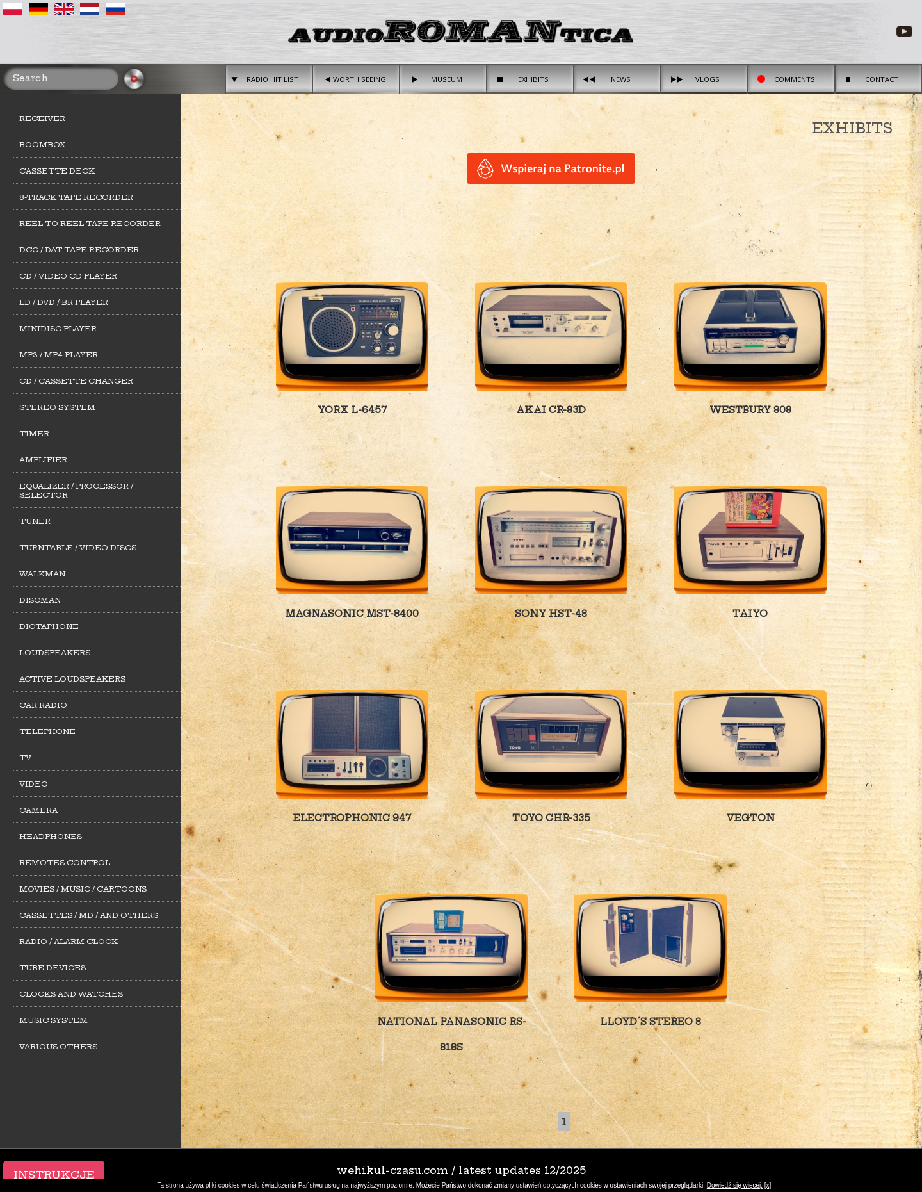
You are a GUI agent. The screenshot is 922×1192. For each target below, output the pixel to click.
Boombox (42, 144)
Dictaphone (49, 626)
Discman (40, 600)
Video (33, 784)
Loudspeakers (54, 652)
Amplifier (43, 459)
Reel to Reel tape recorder (90, 223)
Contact (881, 79)
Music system (53, 1020)
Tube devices (52, 967)
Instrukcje (53, 1174)
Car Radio (43, 705)
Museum (446, 79)
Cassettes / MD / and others (88, 915)
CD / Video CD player (68, 276)
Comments (794, 79)
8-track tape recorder (76, 197)
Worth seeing (359, 79)
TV (25, 757)
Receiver (42, 118)
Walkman (42, 573)
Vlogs (707, 79)
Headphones (50, 836)
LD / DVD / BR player (63, 302)
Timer (34, 433)
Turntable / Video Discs (77, 547)
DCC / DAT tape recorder (79, 249)
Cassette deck (57, 171)
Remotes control (64, 862)
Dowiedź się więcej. (735, 1185)
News (621, 79)
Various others (58, 1046)
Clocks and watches (71, 994)
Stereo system (57, 407)
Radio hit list (272, 79)
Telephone (47, 731)
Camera (38, 810)
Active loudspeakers (72, 678)
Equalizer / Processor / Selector (76, 491)
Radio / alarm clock (68, 941)
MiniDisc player (58, 328)
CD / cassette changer (76, 381)
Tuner (35, 521)
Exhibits (533, 79)
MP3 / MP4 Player (58, 354)
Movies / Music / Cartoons (83, 889)
